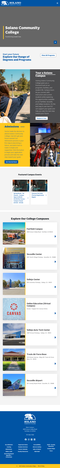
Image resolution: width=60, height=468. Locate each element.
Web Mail (37, 451)
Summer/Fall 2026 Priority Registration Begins (38, 195)
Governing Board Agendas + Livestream (9, 455)
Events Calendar (23, 449)
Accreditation (9, 444)
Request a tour (41, 118)
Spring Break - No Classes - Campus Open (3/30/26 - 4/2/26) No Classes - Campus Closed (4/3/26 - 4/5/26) (19, 198)
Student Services (23, 447)
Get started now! (11, 162)
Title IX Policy (41, 466)
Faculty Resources (23, 451)
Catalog (9, 447)
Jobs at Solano (37, 449)
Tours (51, 451)
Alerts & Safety (37, 447)
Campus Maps (51, 448)
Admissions (9, 449)
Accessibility (37, 444)
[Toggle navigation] (57, 3)
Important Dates (23, 444)
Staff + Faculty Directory (51, 445)
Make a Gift (9, 451)
